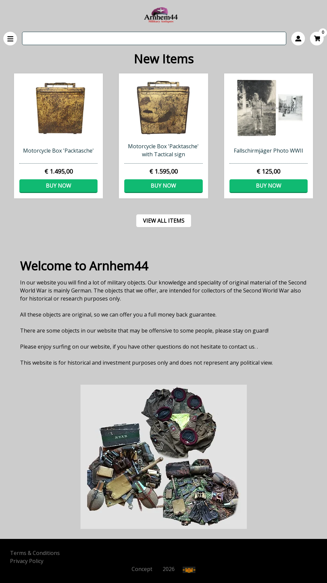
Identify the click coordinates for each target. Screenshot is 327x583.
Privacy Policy (26, 561)
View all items (163, 220)
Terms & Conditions (35, 553)
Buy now (58, 185)
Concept (146, 569)
